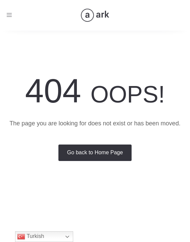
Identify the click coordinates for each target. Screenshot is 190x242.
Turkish (30, 237)
